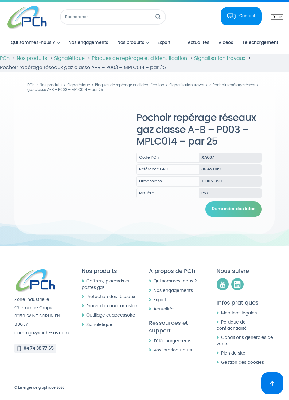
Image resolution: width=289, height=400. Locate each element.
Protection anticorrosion (111, 306)
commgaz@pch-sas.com (41, 333)
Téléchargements (172, 341)
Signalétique (99, 324)
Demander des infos (234, 209)
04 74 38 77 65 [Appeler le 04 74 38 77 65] (39, 348)
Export (160, 299)
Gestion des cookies (242, 362)
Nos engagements (173, 290)
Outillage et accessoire (110, 315)
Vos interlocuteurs (173, 350)
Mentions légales (239, 313)
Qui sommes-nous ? (175, 281)
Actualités (164, 309)
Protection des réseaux (110, 296)
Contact (247, 16)
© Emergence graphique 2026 (39, 387)
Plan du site (233, 353)
